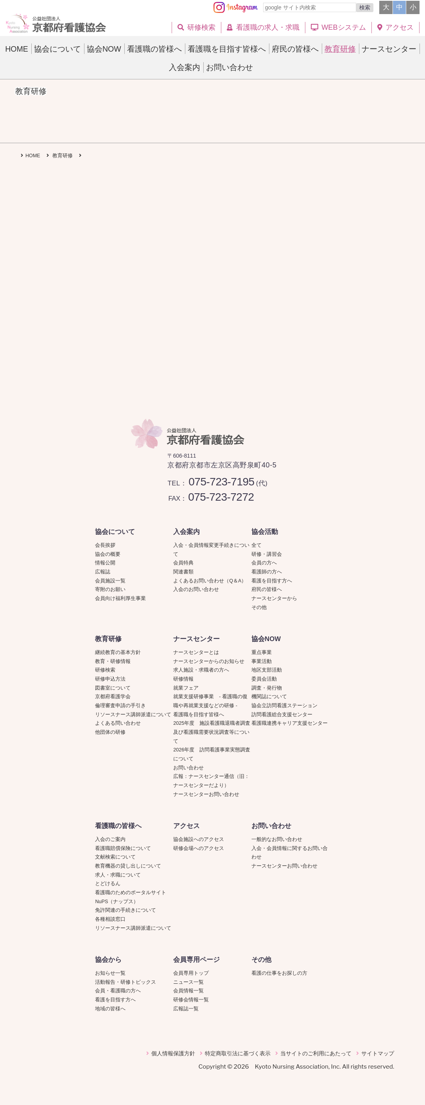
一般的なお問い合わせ (276, 839)
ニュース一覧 (188, 982)
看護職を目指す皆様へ (198, 714)
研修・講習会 (266, 554)
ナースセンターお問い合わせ (206, 794)
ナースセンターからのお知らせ (208, 661)
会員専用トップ (191, 973)
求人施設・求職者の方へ (201, 670)
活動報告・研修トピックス (125, 982)
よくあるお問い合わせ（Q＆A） (209, 581)
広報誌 (102, 572)
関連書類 (183, 572)
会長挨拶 (105, 545)
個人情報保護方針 (173, 1053)
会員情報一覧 (188, 991)
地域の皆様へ (110, 1009)
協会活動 (264, 531)
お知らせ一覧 (110, 973)
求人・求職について (118, 875)
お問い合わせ (188, 768)
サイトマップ (377, 1053)
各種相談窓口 (110, 919)
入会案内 (186, 531)
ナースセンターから (274, 598)
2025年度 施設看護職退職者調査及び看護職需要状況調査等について (211, 732)
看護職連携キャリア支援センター (289, 723)
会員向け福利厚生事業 (120, 598)
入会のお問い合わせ (196, 589)
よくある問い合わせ (118, 723)
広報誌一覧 (186, 1009)
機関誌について (269, 696)
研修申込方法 (110, 679)
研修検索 (105, 670)
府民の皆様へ (266, 589)
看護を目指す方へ (271, 581)
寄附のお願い (110, 589)
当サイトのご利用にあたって (315, 1053)
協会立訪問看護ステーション (284, 705)
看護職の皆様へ (118, 826)
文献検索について (115, 857)
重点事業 (261, 652)
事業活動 (261, 661)
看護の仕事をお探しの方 (279, 973)
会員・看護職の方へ (118, 991)
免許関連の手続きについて (125, 910)
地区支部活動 (266, 670)
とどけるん (107, 883)
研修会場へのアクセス (198, 848)
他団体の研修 (110, 732)
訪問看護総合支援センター (281, 714)
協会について (115, 531)
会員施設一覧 (110, 581)
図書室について (113, 688)
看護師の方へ (266, 572)
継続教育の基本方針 (118, 652)
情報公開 (105, 563)
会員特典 (183, 563)
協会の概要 (107, 554)
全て (256, 545)
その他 (259, 607)
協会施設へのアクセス (198, 839)
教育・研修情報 (113, 661)
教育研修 (108, 639)
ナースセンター (196, 639)
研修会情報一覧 (191, 1000)
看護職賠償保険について (123, 848)
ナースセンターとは (196, 652)
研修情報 (183, 679)
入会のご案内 (110, 839)
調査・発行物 (266, 688)
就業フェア (188, 688)
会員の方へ (264, 563)
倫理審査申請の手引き (120, 705)
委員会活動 (264, 679)
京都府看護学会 (113, 696)
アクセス (186, 826)
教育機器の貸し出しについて (128, 866)
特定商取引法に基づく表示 (238, 1053)
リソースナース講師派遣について (133, 714)
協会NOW (266, 639)
